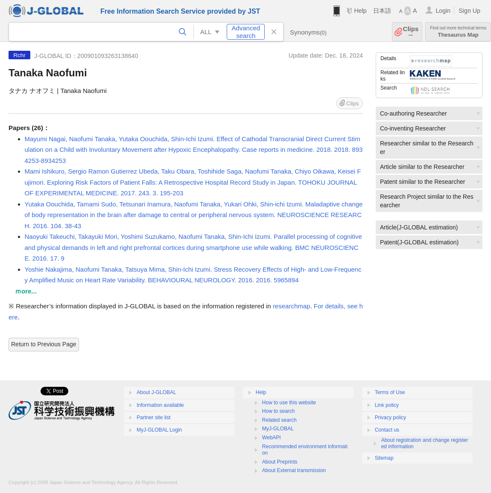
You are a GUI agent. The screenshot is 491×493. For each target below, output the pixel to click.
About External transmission (294, 470)
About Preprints (280, 462)
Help (360, 10)
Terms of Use (390, 392)
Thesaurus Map (458, 32)
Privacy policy (390, 417)
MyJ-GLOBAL (278, 429)
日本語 (382, 10)
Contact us (387, 430)
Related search (279, 420)
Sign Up (469, 10)
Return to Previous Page (43, 344)
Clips (411, 31)
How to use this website (289, 403)
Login (442, 10)
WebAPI (271, 438)
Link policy (387, 405)
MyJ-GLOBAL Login (159, 430)
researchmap (291, 306)
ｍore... (26, 291)
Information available (160, 405)
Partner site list (153, 417)
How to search (278, 411)
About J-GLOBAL (156, 392)
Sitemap (384, 458)
